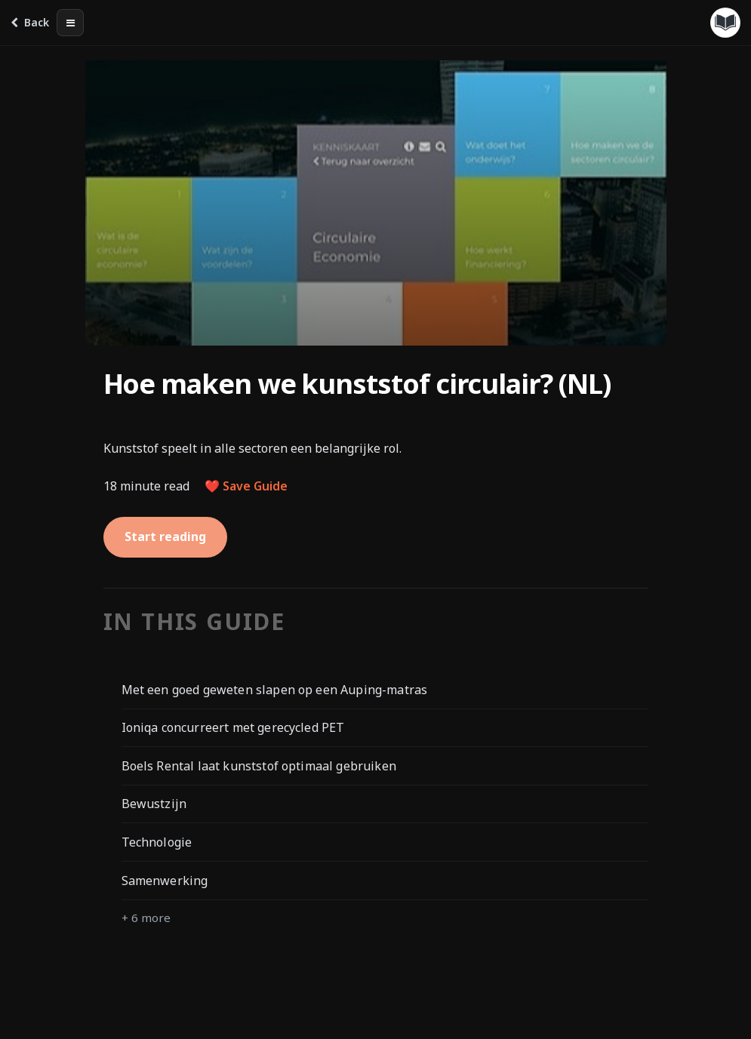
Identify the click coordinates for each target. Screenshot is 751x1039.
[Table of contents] (70, 22)
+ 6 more (146, 917)
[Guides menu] (725, 23)
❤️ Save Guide (246, 486)
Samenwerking (165, 880)
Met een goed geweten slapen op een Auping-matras (275, 689)
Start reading (165, 536)
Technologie (157, 842)
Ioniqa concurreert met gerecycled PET (233, 727)
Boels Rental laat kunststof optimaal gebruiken (259, 766)
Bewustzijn (154, 803)
